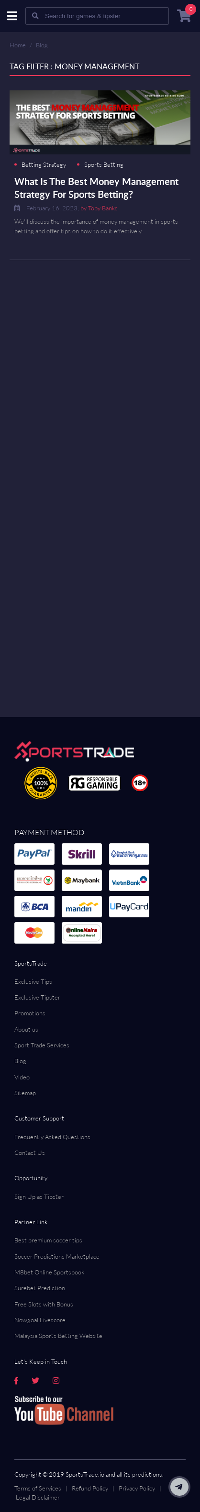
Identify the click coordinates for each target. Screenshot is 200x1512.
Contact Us (29, 1152)
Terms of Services (37, 1488)
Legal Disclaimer (38, 1497)
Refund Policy (90, 1488)
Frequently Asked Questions (52, 1137)
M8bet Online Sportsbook (49, 1272)
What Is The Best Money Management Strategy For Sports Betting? (96, 187)
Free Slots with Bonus (43, 1304)
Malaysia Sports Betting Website (58, 1335)
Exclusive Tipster (37, 997)
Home (18, 45)
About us (26, 1029)
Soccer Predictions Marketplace (57, 1256)
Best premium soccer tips (48, 1240)
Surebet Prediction (39, 1288)
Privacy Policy (137, 1488)
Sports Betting (103, 165)
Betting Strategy (44, 165)
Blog (42, 45)
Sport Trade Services (41, 1045)
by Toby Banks (99, 208)
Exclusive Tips (33, 981)
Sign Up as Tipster (39, 1196)
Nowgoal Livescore (40, 1320)
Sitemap (25, 1093)
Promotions (29, 1013)
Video (22, 1077)
